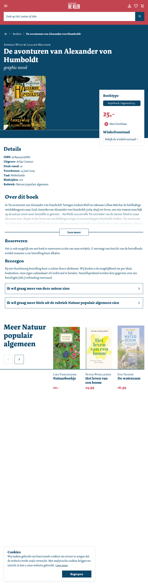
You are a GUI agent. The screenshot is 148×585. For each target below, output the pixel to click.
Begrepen (76, 574)
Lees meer (74, 232)
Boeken (17, 34)
